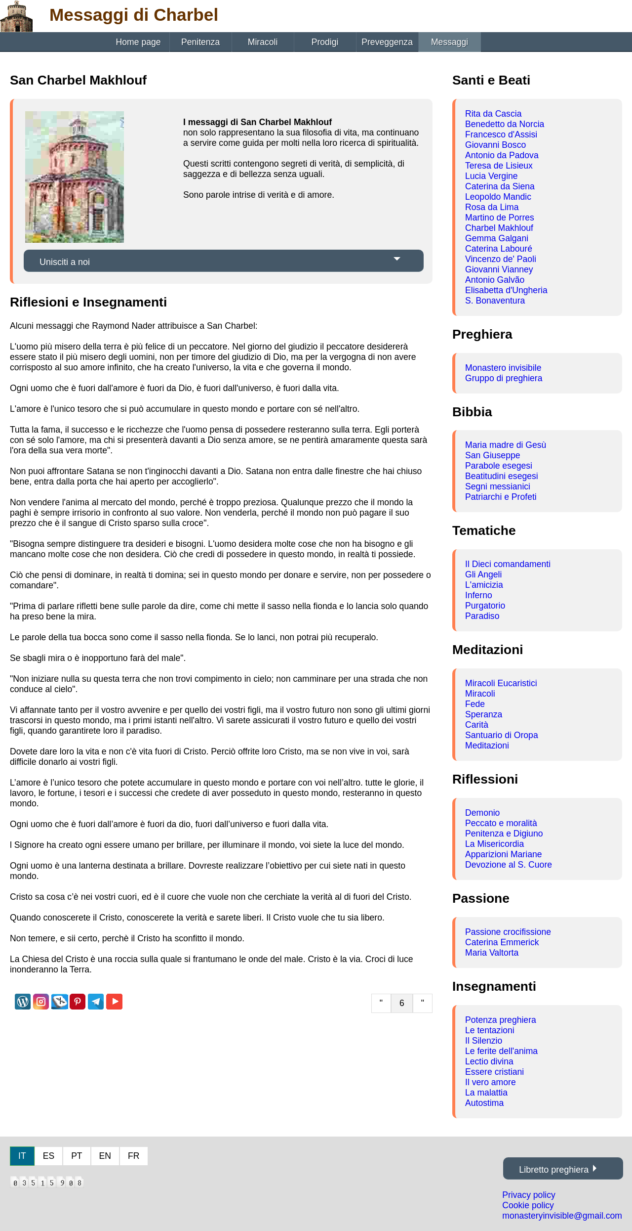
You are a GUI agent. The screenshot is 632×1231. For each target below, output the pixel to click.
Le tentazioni (489, 1030)
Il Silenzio (483, 1041)
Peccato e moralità (501, 823)
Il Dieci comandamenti (508, 564)
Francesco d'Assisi (501, 134)
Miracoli (263, 42)
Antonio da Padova (502, 155)
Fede (475, 704)
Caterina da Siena (500, 186)
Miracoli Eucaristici (501, 683)
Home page (138, 42)
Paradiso (482, 616)
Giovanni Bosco (495, 145)
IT (22, 1156)
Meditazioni (487, 745)
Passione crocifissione (508, 932)
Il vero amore (490, 1082)
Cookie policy (528, 1205)
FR (133, 1156)
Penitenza (200, 42)
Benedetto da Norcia (504, 124)
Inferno (478, 595)
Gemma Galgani (496, 238)
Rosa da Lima (492, 207)
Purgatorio (485, 606)
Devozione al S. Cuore (508, 865)
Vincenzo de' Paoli (500, 259)
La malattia (486, 1093)
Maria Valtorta (491, 953)
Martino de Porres (499, 217)
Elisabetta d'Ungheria (506, 290)
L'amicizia (484, 585)
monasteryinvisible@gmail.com (562, 1216)
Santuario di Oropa (501, 735)
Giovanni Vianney (499, 269)
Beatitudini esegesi (501, 476)
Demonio (482, 813)
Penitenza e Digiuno (504, 833)
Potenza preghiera (500, 1020)
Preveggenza (387, 42)
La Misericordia (494, 844)
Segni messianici (497, 486)
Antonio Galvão (494, 280)
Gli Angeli (483, 574)
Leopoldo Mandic (498, 197)
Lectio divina (489, 1061)
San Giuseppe (492, 455)
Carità (476, 725)
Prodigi (325, 42)
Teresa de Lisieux (499, 166)
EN (105, 1156)
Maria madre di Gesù (505, 445)
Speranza (483, 714)
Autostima (484, 1103)
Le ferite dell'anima (501, 1051)
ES (48, 1156)
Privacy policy (528, 1195)
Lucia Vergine (491, 176)
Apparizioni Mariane (503, 854)
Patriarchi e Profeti (501, 497)
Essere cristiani (494, 1072)
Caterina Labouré (498, 249)
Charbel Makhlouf (499, 228)
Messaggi (449, 42)
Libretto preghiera (554, 1170)
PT (76, 1156)
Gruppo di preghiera (504, 378)
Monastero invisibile (503, 368)
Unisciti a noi (65, 262)
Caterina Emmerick (502, 942)
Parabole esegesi (498, 466)
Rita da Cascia (493, 114)
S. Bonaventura (495, 301)
